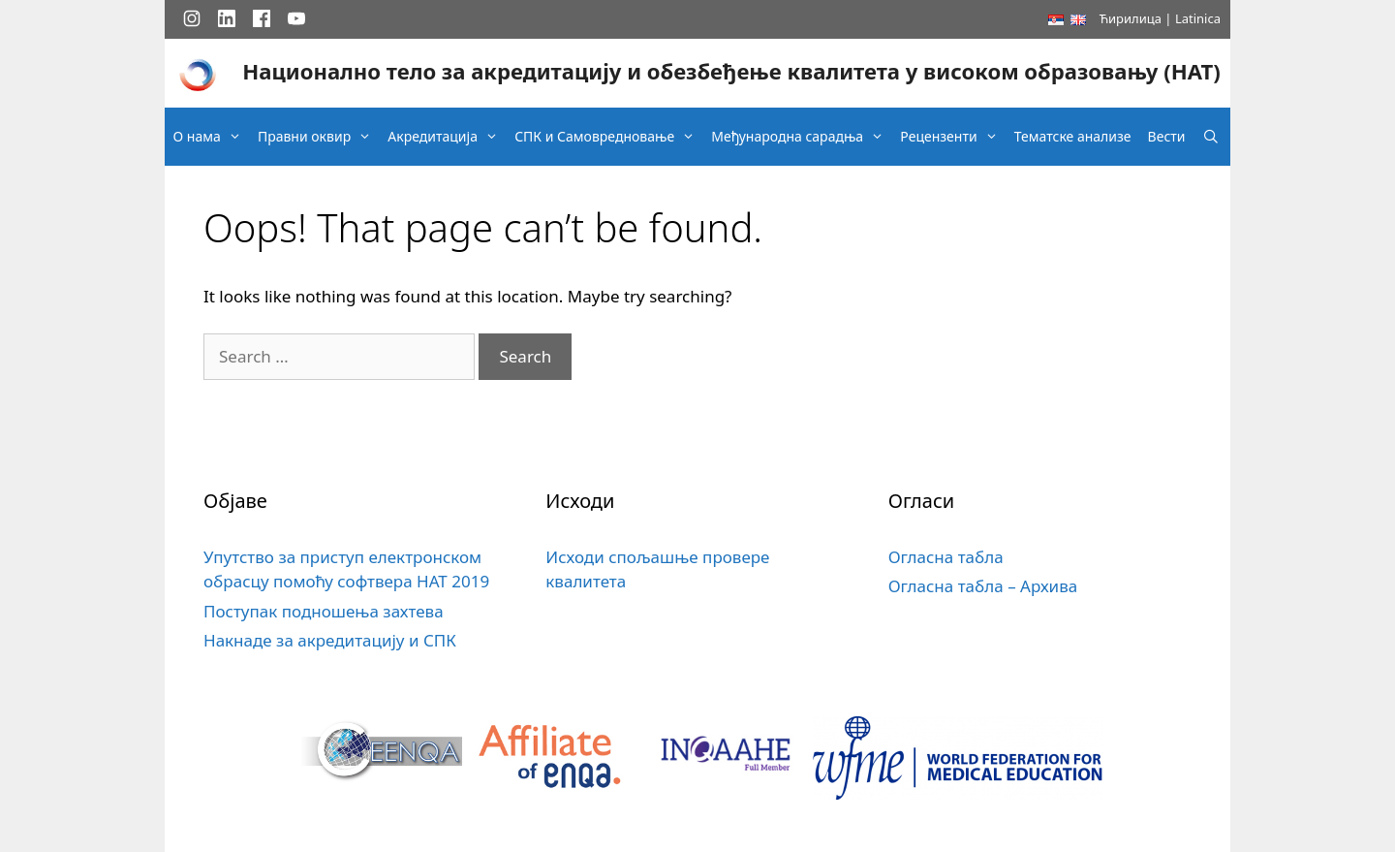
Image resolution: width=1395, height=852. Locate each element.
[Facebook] (261, 18)
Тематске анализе (1073, 136)
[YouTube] (296, 18)
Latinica (1198, 18)
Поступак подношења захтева (323, 611)
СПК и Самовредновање (609, 137)
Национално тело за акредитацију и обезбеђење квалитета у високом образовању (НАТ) (731, 70)
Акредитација (448, 137)
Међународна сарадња (802, 137)
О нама (212, 137)
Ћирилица (1131, 18)
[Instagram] (191, 18)
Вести (1167, 136)
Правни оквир (319, 137)
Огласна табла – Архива (983, 586)
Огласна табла (946, 557)
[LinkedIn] (226, 18)
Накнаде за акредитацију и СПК (329, 640)
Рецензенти (953, 137)
